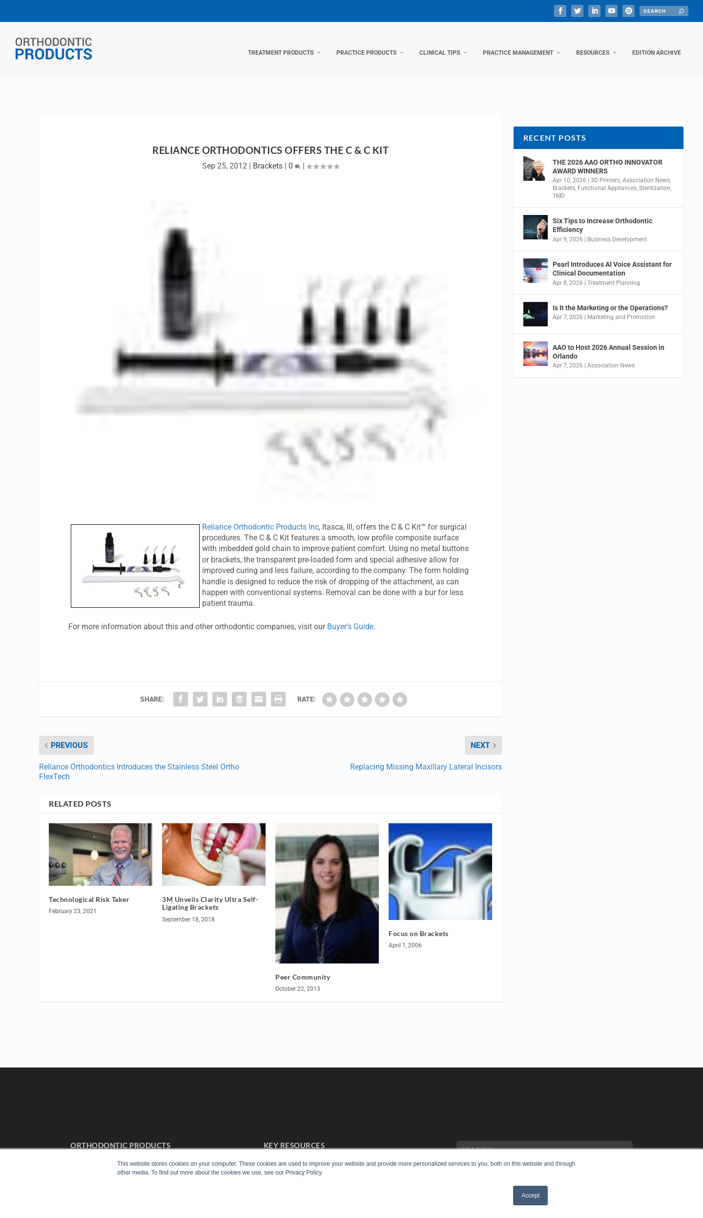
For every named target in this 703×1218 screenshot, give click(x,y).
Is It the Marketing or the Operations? (610, 298)
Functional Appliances (607, 178)
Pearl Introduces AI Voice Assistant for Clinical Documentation (612, 259)
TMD (559, 186)
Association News (646, 170)
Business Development (617, 229)
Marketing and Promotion (621, 307)
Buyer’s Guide (350, 616)
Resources (592, 43)
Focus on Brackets (419, 923)
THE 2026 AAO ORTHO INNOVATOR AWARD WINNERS (607, 157)
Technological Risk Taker (89, 889)
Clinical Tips (439, 43)
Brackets (268, 156)
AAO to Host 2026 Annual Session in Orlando (608, 342)
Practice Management (518, 43)
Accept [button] (530, 1195)
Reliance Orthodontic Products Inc (260, 517)
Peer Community (302, 967)
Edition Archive (656, 43)
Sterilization (654, 178)
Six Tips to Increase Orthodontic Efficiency (602, 215)
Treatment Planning (613, 272)
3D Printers (605, 170)
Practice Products (366, 43)
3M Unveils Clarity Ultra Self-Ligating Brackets (210, 893)
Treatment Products (280, 43)
